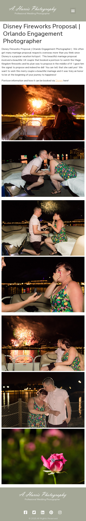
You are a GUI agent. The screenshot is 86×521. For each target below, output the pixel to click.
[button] (73, 11)
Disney (59, 80)
